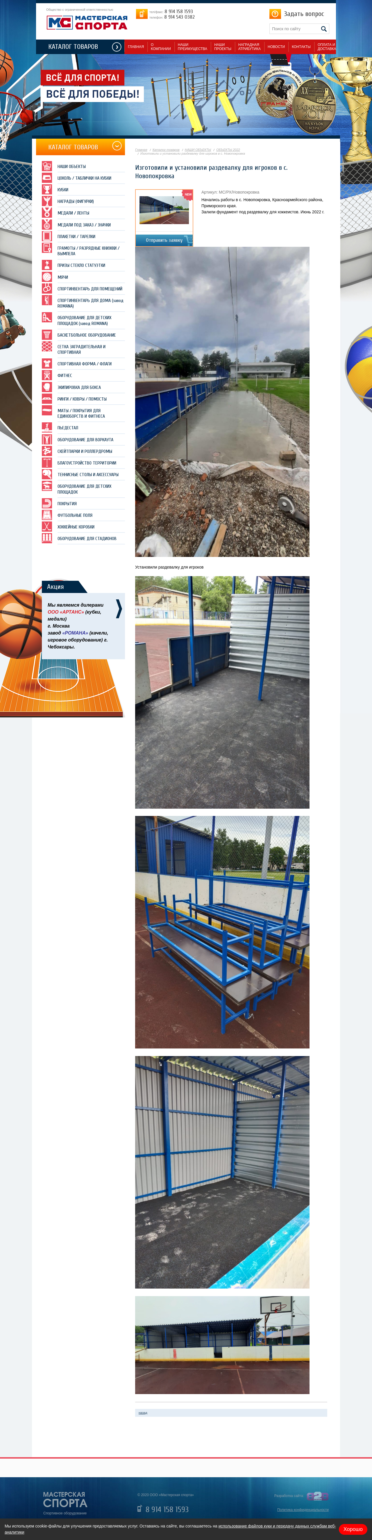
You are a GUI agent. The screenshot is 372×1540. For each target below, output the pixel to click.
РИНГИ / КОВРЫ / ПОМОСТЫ (74, 399)
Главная (141, 149)
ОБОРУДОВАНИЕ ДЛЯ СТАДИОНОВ (79, 538)
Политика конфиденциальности (303, 1510)
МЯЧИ (55, 277)
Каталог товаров (166, 149)
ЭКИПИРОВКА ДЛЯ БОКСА (71, 387)
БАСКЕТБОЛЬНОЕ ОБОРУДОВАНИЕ (79, 335)
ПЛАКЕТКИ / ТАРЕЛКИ (68, 236)
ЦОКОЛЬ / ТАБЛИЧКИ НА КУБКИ (76, 178)
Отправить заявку (164, 240)
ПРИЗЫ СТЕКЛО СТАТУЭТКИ (73, 265)
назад (143, 1412)
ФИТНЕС (57, 375)
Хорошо (353, 1529)
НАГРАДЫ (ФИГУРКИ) (68, 201)
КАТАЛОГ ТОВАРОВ (73, 47)
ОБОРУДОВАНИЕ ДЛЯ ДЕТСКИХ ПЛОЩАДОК (76, 487)
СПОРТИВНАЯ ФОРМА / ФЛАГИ (77, 363)
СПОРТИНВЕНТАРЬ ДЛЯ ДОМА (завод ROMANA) (83, 302)
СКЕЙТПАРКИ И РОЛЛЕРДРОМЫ (77, 451)
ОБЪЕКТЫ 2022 (228, 149)
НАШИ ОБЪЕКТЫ (64, 166)
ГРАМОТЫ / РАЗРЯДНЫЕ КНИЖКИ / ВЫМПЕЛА (80, 249)
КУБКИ (55, 189)
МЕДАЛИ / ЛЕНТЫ (65, 213)
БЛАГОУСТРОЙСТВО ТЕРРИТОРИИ (79, 463)
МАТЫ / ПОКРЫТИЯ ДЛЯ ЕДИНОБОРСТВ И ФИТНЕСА (73, 412)
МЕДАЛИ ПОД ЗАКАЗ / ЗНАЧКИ (76, 224)
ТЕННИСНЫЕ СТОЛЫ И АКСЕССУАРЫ (80, 474)
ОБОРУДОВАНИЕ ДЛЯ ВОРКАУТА (77, 439)
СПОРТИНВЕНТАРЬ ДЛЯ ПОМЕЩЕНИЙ (82, 288)
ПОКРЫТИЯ (59, 503)
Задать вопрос (304, 14)
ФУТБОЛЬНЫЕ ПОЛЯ (67, 515)
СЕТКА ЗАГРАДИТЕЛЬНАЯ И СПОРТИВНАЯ (73, 348)
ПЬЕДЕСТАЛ (60, 427)
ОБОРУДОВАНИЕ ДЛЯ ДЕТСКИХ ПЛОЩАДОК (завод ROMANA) (76, 319)
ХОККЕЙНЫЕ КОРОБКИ (68, 526)
